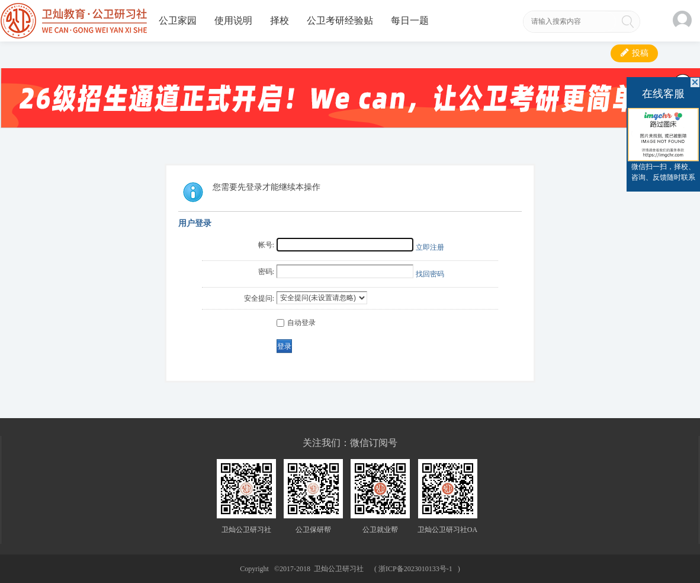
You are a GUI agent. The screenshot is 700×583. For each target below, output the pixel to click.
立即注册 (430, 247)
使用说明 (233, 20)
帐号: (266, 245)
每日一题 (410, 20)
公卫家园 (178, 20)
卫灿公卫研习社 (339, 569)
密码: (266, 271)
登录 (284, 346)
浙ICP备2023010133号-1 (415, 569)
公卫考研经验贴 (340, 20)
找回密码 (430, 274)
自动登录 (296, 322)
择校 (279, 20)
